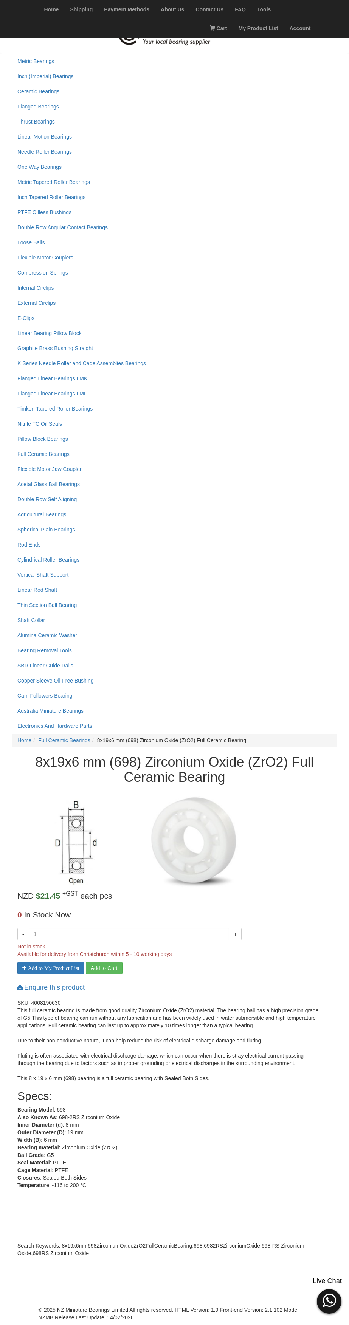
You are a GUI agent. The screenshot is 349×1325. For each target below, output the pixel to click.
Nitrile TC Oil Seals (39, 424)
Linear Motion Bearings (44, 137)
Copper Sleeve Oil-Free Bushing (55, 681)
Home (24, 740)
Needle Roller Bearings (44, 152)
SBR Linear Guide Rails (45, 665)
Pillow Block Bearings (42, 439)
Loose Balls (31, 242)
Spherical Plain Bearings (46, 530)
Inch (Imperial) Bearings (45, 76)
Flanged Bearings (38, 106)
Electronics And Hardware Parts (54, 726)
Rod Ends (28, 545)
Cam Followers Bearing (45, 696)
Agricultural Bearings (41, 514)
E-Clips (25, 318)
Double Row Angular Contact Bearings (62, 227)
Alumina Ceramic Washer (47, 635)
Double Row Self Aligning (47, 499)
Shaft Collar (31, 620)
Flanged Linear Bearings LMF (52, 394)
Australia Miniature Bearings (50, 711)
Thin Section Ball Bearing (47, 605)
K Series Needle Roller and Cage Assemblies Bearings (81, 363)
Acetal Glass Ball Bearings (48, 484)
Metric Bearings (35, 61)
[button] (329, 1300)
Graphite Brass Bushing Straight (55, 348)
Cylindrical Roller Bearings (48, 560)
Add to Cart (104, 968)
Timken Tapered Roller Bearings (55, 409)
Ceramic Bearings (38, 91)
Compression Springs (42, 273)
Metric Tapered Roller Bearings (53, 182)
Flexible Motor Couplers (45, 258)
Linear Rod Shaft (37, 590)
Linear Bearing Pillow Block (49, 333)
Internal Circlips (35, 288)
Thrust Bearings (36, 122)
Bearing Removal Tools (44, 650)
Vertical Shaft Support (42, 575)
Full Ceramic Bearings (43, 454)
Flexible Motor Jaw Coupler (49, 469)
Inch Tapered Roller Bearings (51, 197)
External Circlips (36, 303)
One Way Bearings (39, 167)
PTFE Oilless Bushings (44, 212)
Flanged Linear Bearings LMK (52, 378)
